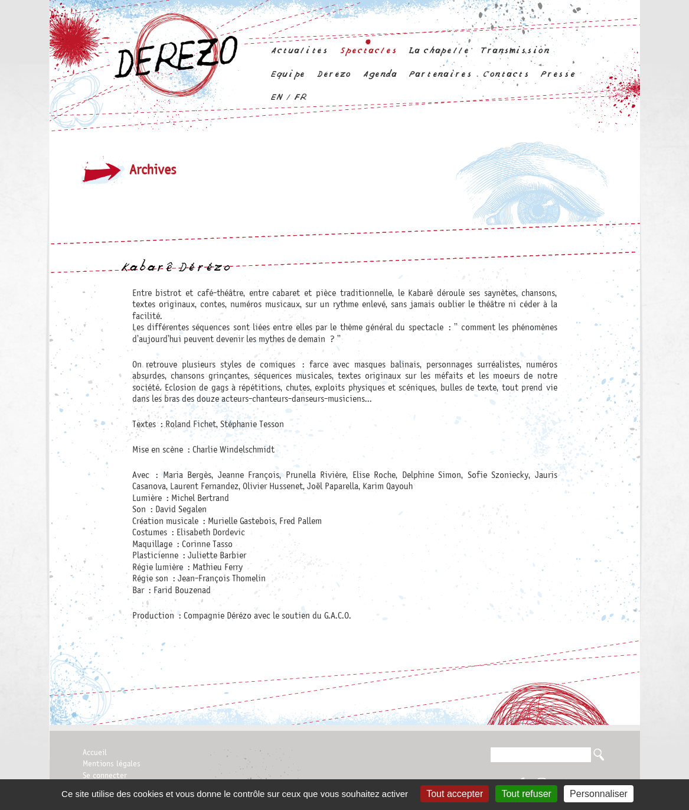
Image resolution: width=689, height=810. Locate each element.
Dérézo (333, 74)
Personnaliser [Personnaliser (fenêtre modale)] (599, 794)
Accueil (95, 753)
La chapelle (438, 50)
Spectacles (368, 50)
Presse (557, 74)
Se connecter (105, 776)
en (276, 97)
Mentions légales (112, 764)
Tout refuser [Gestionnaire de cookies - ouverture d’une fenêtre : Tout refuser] (526, 794)
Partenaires (440, 74)
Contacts (505, 74)
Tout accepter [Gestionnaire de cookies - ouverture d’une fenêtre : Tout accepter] (454, 794)
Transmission (515, 50)
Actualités (299, 50)
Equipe (287, 74)
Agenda (380, 74)
